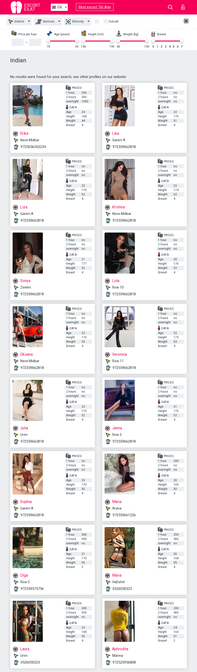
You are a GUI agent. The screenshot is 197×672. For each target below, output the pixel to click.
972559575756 (32, 589)
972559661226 (124, 515)
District (16, 21)
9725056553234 (33, 147)
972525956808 (124, 662)
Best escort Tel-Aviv (95, 7)
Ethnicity (75, 21)
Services (45, 21)
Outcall (113, 21)
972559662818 (124, 147)
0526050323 (122, 589)
